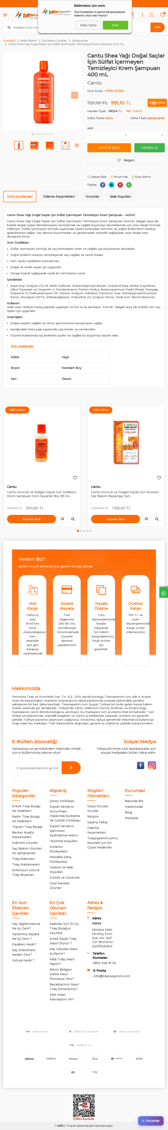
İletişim (93, 816)
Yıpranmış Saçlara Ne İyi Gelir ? (25, 936)
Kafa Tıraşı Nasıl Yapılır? (62, 961)
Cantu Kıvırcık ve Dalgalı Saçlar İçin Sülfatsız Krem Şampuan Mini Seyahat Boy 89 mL (41, 494)
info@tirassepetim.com (111, 976)
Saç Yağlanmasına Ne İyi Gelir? (26, 926)
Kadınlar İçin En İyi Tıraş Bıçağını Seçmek (64, 928)
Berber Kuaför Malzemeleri (23, 835)
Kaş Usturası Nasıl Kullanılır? (64, 951)
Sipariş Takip (97, 822)
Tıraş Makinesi (23, 859)
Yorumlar (92, 197)
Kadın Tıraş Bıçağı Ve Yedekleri (26, 819)
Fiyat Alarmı (141, 176)
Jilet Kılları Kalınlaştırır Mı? (62, 997)
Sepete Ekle (109, 148)
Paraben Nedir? (24, 944)
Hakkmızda (134, 807)
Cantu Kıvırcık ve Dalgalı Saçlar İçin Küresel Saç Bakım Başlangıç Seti (125, 494)
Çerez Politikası (62, 801)
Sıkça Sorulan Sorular (97, 808)
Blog (128, 812)
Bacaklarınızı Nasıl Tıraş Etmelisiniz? (64, 986)
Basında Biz (134, 801)
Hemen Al (149, 148)
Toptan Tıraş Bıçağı (27, 827)
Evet (115, 25)
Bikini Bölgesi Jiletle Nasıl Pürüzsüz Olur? (62, 974)
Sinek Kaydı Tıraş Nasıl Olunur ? (63, 941)
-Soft (58, 1125)
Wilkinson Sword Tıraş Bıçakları (25, 872)
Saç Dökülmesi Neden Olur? (23, 952)
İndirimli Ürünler (25, 843)
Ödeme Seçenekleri (59, 197)
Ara (158, 27)
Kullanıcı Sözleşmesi (58, 849)
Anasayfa (9, 40)
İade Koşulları (120, 197)
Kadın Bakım (28, 40)
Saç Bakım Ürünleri (54, 40)
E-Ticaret (69, 1125)
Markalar (132, 818)
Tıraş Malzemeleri (26, 864)
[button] (32, 134)
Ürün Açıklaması (20, 197)
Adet (90, 128)
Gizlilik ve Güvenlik (65, 878)
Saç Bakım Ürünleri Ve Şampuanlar (27, 851)
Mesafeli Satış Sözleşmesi (60, 859)
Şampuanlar (80, 40)
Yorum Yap (119, 176)
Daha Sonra (88, 25)
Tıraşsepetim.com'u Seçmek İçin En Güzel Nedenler (102, 842)
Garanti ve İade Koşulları (61, 869)
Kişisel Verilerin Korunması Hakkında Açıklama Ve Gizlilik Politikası (65, 813)
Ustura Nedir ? (23, 960)
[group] (42, 91)
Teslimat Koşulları (63, 841)
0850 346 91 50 (104, 963)
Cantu (94, 83)
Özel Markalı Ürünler (59, 885)
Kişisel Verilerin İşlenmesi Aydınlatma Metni (64, 830)
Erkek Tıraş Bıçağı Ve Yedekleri (26, 808)
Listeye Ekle (96, 176)
